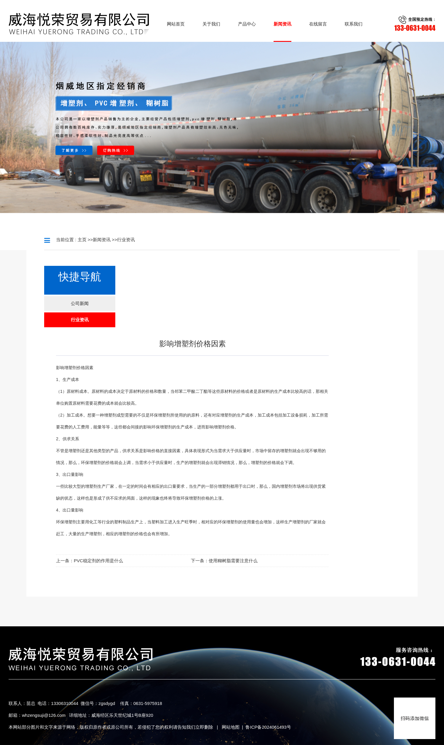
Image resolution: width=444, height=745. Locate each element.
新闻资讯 (102, 239)
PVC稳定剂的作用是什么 (98, 560)
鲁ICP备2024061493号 (268, 727)
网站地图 (230, 727)
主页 (82, 239)
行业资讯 (126, 239)
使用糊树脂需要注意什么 (233, 560)
